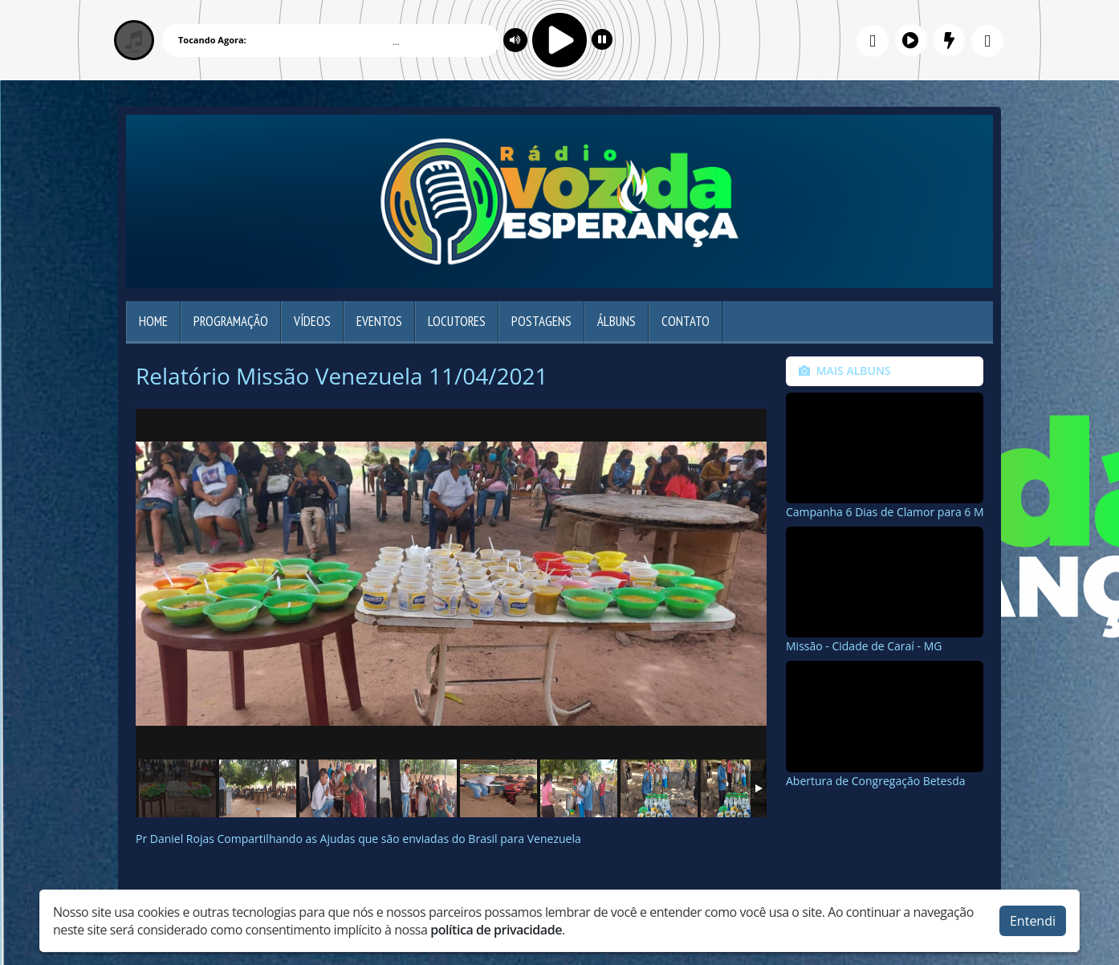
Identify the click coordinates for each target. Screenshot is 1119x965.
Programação (230, 321)
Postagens (541, 321)
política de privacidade (496, 930)
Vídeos (312, 321)
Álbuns (616, 321)
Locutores (457, 321)
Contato (685, 321)
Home (153, 321)
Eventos (379, 321)
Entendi (1033, 921)
